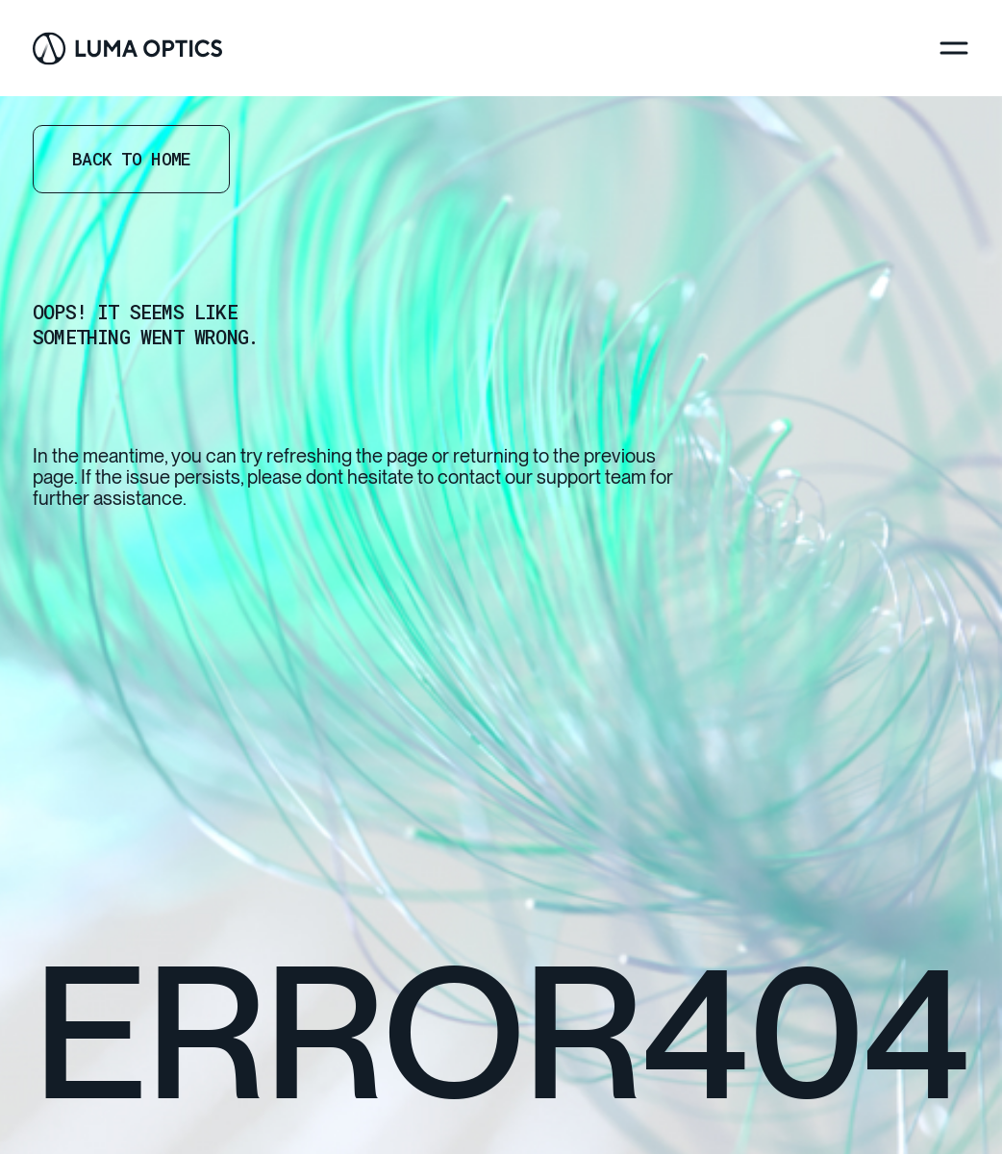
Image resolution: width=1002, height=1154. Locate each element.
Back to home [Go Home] (131, 158)
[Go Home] (127, 48)
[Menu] (953, 48)
